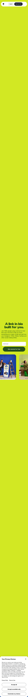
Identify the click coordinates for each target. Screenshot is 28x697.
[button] (24, 4)
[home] (3, 4)
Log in (11, 4)
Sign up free (18, 4)
